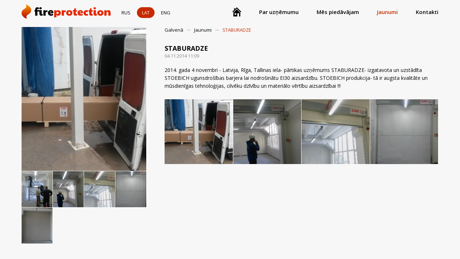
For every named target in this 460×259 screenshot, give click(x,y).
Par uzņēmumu (279, 11)
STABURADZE (236, 30)
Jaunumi (387, 11)
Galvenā (174, 30)
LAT (146, 12)
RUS (125, 12)
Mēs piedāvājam (338, 11)
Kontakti (427, 11)
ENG (165, 12)
